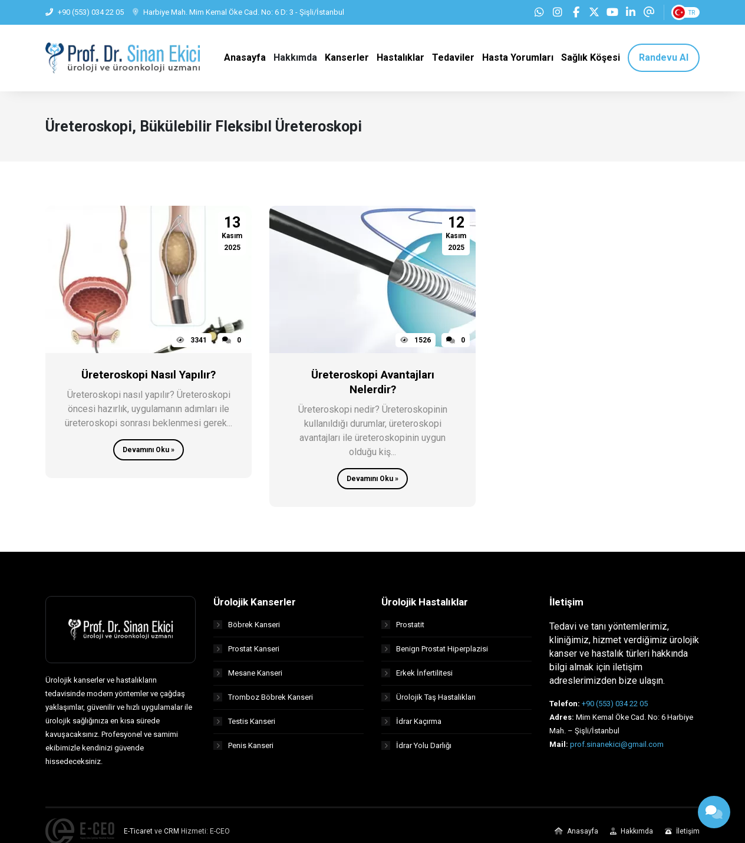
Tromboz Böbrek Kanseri (263, 698)
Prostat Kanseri (246, 650)
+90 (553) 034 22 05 (615, 704)
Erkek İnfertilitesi (417, 674)
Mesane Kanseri (247, 674)
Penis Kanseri (243, 746)
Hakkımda (631, 832)
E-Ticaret (138, 832)
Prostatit (402, 625)
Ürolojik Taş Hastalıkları (428, 698)
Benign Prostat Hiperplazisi (434, 650)
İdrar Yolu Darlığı (416, 746)
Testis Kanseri (244, 722)
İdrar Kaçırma (411, 722)
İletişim (682, 832)
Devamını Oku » (148, 451)
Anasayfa (576, 832)
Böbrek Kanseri (246, 625)
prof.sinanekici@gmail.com (617, 745)
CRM (171, 832)
